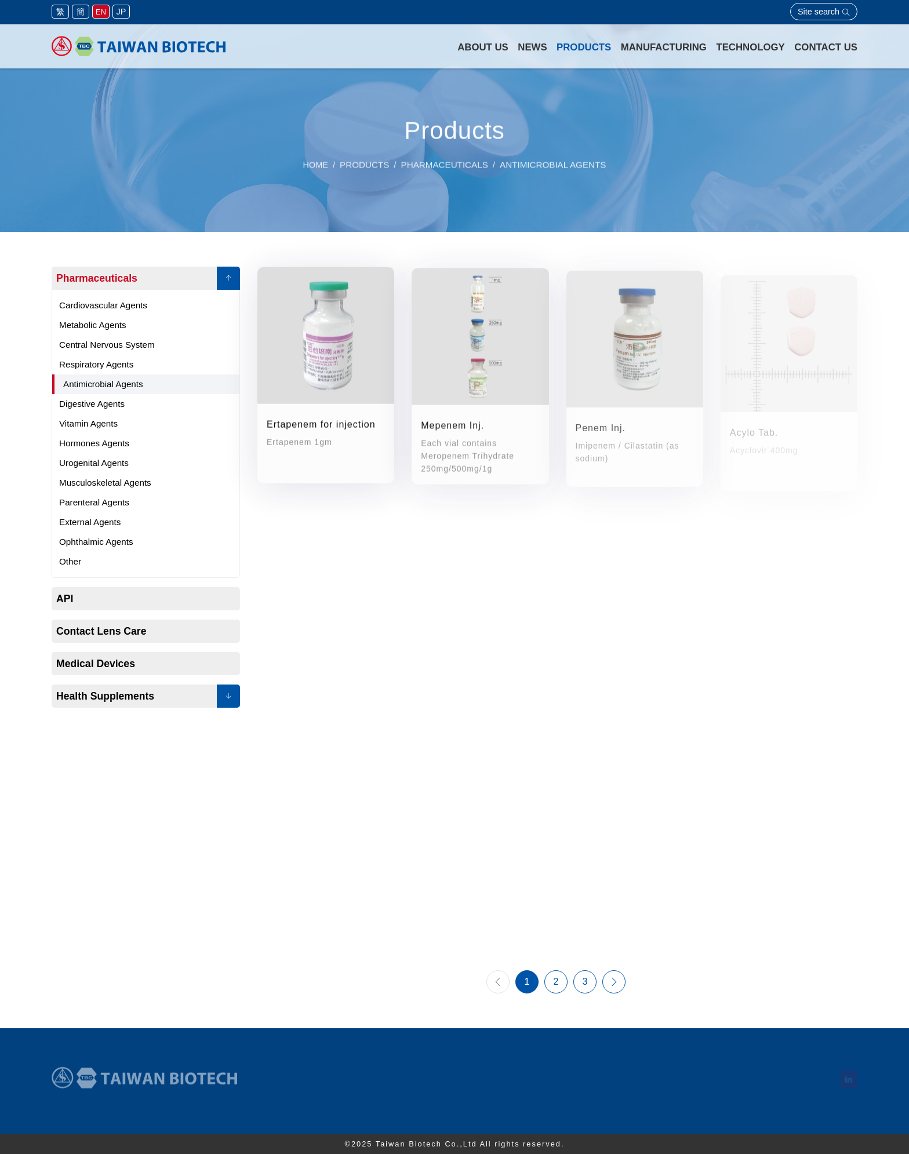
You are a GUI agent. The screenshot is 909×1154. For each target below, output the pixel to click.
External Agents (90, 522)
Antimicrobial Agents (103, 384)
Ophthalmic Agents (96, 542)
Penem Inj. (601, 434)
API (64, 599)
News (532, 47)
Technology (750, 47)
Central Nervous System (107, 345)
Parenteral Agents (94, 502)
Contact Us (825, 47)
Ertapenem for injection (321, 426)
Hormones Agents (94, 443)
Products (584, 47)
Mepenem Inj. (452, 430)
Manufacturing (664, 47)
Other (70, 561)
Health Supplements (105, 696)
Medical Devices (95, 663)
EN (101, 12)
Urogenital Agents (94, 463)
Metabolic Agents (92, 325)
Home (315, 169)
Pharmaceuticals (96, 278)
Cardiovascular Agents (103, 305)
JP (121, 11)
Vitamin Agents (88, 423)
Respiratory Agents (96, 364)
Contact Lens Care (101, 631)
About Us (482, 47)
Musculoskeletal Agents (105, 482)
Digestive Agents (92, 404)
